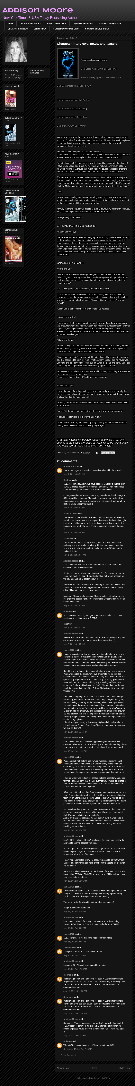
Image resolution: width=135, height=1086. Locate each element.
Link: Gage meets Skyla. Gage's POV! (74, 86)
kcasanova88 (69, 948)
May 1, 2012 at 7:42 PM (74, 605)
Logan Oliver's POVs (83, 24)
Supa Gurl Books (101, 140)
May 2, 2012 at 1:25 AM (74, 644)
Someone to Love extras (97, 29)
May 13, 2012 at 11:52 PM (75, 751)
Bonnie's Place (70, 466)
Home (10, 24)
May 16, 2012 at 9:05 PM (74, 942)
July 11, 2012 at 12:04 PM (75, 1013)
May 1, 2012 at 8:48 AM (74, 533)
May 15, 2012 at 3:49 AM (74, 911)
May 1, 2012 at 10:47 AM (74, 555)
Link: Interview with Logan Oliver (71, 109)
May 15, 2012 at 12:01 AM (75, 881)
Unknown (68, 611)
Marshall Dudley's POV (110, 24)
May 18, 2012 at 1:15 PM (74, 955)
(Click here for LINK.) (76, 146)
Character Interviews (18, 29)
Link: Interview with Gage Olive (71, 126)
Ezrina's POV (40, 29)
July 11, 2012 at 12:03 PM (75, 991)
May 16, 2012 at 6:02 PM (74, 928)
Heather (67, 480)
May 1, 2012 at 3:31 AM (74, 474)
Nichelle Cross (70, 513)
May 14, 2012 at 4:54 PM (74, 830)
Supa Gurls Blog (87, 445)
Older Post (124, 1068)
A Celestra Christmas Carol (66, 29)
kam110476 (68, 650)
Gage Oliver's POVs (56, 24)
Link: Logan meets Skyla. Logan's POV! (99, 69)
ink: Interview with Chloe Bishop (72, 117)
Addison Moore (37, 11)
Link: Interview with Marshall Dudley (73, 100)
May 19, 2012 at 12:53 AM (75, 969)
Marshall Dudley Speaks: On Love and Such (101, 77)
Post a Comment (68, 1055)
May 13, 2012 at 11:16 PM (75, 732)
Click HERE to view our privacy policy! (13, 76)
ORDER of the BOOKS (30, 24)
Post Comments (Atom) (99, 1078)
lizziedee (67, 538)
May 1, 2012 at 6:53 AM (74, 508)
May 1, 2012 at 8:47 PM (74, 628)
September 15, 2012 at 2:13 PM (77, 1049)
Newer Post (63, 1068)
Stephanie (68, 975)
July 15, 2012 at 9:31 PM (74, 1035)
